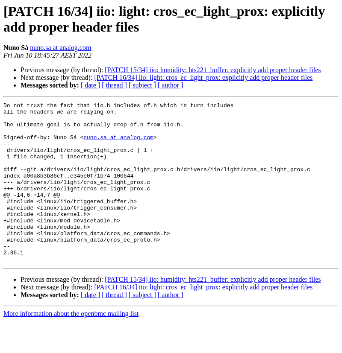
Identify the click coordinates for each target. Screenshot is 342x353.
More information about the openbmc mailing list (71, 345)
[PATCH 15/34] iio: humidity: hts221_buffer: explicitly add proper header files (213, 69)
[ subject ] (142, 85)
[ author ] (170, 85)
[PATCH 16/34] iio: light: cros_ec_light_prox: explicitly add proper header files (203, 77)
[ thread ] (114, 85)
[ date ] (90, 85)
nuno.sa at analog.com (60, 47)
